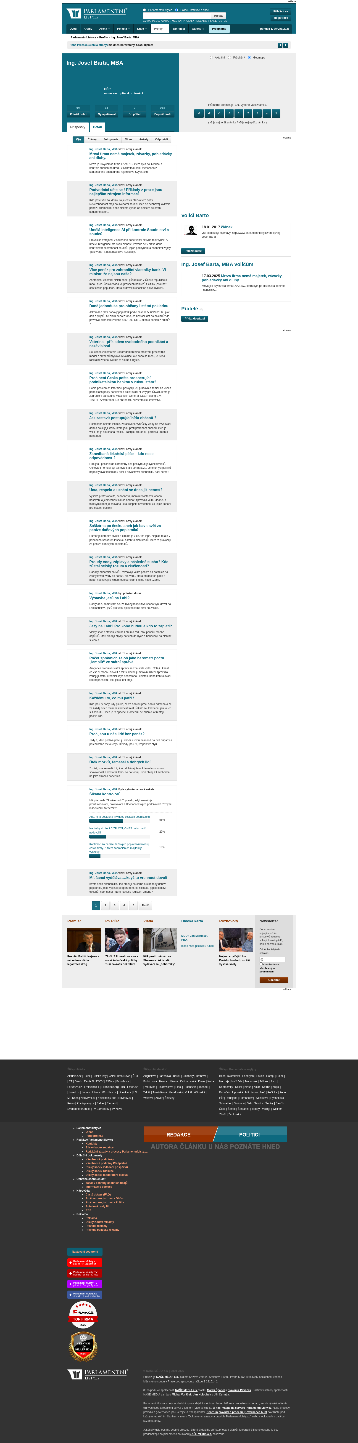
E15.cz (110, 1081)
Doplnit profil (162, 114)
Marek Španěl (216, 1390)
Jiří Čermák (221, 1394)
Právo (70, 1103)
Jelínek (264, 1081)
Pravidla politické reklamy (102, 1229)
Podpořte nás (94, 1135)
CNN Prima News (119, 1076)
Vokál (188, 1092)
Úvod (73, 28)
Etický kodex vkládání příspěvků (107, 1167)
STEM (224, 20)
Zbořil (222, 1114)
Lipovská (237, 1092)
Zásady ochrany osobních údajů (106, 1183)
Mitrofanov (251, 1092)
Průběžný (236, 57)
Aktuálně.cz (74, 1076)
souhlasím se (269, 967)
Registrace (281, 17)
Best (222, 1076)
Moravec (150, 1087)
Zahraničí (179, 28)
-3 (199, 113)
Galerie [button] (198, 28)
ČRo (135, 1076)
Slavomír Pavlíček (239, 1390)
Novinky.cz (124, 1098)
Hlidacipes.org (110, 1087)
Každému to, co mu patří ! (111, 698)
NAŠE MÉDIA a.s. (167, 1377)
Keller (238, 1087)
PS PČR (112, 921)
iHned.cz (74, 1092)
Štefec (231, 1108)
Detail (97, 127)
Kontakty (91, 1143)
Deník (78, 1081)
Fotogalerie (110, 139)
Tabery (256, 1108)
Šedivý (269, 1103)
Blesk (87, 1076)
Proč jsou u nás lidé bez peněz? (117, 734)
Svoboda (239, 1103)
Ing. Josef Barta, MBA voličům (217, 264)
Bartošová (164, 1076)
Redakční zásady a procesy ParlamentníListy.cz (116, 1151)
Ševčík (280, 1103)
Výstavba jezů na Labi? (109, 598)
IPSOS (155, 20)
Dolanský (188, 1076)
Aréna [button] (104, 28)
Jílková (173, 1081)
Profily (103, 37)
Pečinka (272, 1092)
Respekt (112, 1103)
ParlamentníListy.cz (157, 10)
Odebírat (273, 980)
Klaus (248, 1087)
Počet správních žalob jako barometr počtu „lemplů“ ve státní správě (126, 660)
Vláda (148, 921)
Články (92, 139)
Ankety (143, 139)
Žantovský (234, 1114)
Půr (221, 1098)
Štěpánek (243, 1108)
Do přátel (134, 114)
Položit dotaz (78, 114)
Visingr (266, 1108)
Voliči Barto (195, 215)
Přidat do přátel (195, 318)
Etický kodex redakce (99, 1147)
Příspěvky (77, 127)
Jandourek (251, 1081)
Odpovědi (161, 139)
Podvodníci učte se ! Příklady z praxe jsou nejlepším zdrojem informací (125, 192)
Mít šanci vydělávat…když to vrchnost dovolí (128, 878)
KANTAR (165, 20)
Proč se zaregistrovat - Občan (105, 1198)
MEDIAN (177, 20)
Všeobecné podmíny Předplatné (106, 1163)
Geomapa (256, 57)
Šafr (249, 1103)
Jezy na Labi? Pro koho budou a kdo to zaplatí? (130, 626)
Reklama (91, 1218)
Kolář (256, 1087)
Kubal (211, 1081)
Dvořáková (233, 1076)
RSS (88, 1210)
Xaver (159, 1098)
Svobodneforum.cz (78, 1108)
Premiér (74, 921)
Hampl (270, 1076)
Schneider (225, 1103)
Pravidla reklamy (96, 1225)
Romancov (246, 1098)
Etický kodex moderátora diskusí (107, 1175)
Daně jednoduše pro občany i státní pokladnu (128, 306)
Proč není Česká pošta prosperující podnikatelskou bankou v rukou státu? (122, 380)
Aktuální (217, 57)
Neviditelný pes (106, 1098)
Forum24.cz (74, 1087)
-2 (209, 113)
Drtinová (201, 1076)
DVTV (99, 1081)
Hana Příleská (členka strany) (89, 45)
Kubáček (224, 1092)
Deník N (89, 1081)
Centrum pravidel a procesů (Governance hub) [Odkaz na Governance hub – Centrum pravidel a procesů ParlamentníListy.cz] (237, 1412)
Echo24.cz (122, 1081)
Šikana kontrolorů (104, 794)
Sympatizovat (107, 114)
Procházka (190, 1087)
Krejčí (275, 1087)
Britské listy (100, 1076)
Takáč (146, 1092)
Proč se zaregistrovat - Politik (105, 1202)
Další (145, 905)
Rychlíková (261, 1098)
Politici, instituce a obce (192, 10)
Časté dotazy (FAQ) (98, 1194)
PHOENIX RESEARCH (196, 20)
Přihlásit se (280, 11)
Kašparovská (188, 1081)
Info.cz (96, 1092)
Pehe (282, 1092)
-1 (219, 113)
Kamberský (226, 1087)
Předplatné (219, 28)
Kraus (201, 1081)
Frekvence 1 (92, 1087)
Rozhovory (228, 921)
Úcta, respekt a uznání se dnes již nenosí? (125, 490)
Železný (169, 1098)
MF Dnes (73, 1098)
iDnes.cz (132, 1087)
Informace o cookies (99, 1186)
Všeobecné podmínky (100, 1159)
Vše (78, 139)
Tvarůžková (160, 1092)
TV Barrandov (100, 1108)
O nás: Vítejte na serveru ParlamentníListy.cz (242, 1407)
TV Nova (116, 1108)
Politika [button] (123, 28)
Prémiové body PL (98, 1206)
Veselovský (176, 1092)
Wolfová (148, 1098)
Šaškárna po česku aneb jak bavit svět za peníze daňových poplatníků (125, 528)
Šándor (258, 1103)
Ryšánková (277, 1098)
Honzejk (224, 1081)
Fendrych (248, 1076)
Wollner (277, 1108)
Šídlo (222, 1108)
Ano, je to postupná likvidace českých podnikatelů (119, 816)
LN (135, 1092)
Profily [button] (160, 28)
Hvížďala (236, 1081)
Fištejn (260, 1076)
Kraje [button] (142, 28)
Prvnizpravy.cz (85, 1103)
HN (123, 1087)
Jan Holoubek (202, 1394)
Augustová (149, 1076)
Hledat (218, 15)
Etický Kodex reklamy (100, 1222)
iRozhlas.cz (109, 1092)
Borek (176, 1076)
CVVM (146, 20)
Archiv (88, 28)
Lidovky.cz (124, 1092)
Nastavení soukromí (85, 1251)
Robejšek (231, 1098)
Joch (273, 1081)
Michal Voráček (181, 1394)
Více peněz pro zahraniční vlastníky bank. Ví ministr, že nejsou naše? (127, 272)
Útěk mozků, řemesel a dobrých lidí (119, 762)
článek (217, 227)
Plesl (178, 1087)
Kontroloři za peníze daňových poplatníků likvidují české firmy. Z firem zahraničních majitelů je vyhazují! (119, 848)
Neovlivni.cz (88, 1098)
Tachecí (203, 1087)
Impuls (86, 1092)
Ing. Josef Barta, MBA (125, 37)
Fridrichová (150, 1081)
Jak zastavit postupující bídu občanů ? (122, 418)
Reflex (100, 1103)
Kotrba (266, 1087)
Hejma (163, 1081)
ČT (70, 1081)
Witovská (199, 1092)
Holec (280, 1076)
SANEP (214, 20)
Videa (128, 139)
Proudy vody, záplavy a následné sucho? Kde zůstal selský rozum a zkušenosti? (128, 564)
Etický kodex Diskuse (100, 1171)
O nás (89, 1132)
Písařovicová (165, 1087)
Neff (262, 1092)
